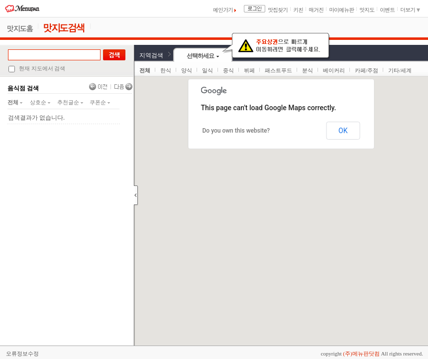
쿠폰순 (100, 102)
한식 (165, 70)
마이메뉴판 (341, 9)
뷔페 (249, 70)
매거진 (316, 9)
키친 (298, 9)
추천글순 (70, 102)
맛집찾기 (278, 9)
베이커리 (334, 70)
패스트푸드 (278, 70)
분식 (307, 70)
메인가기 (224, 9)
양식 (186, 70)
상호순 (40, 102)
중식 (228, 70)
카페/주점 (366, 70)
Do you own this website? (236, 130)
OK (342, 131)
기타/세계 (400, 70)
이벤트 (387, 9)
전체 (14, 102)
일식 (207, 70)
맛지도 (366, 9)
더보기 (410, 9)
